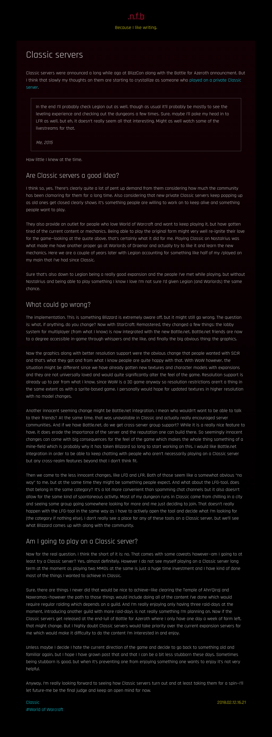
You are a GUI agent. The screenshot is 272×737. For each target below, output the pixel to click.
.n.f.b (136, 17)
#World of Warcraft (44, 709)
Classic (32, 702)
